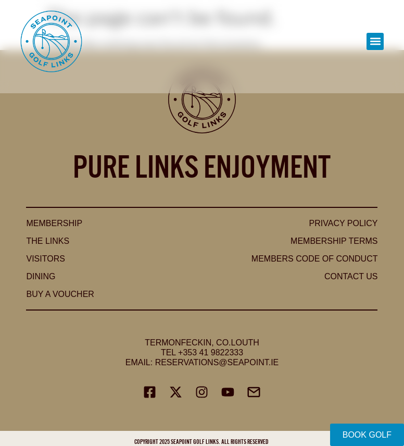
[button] (375, 41)
